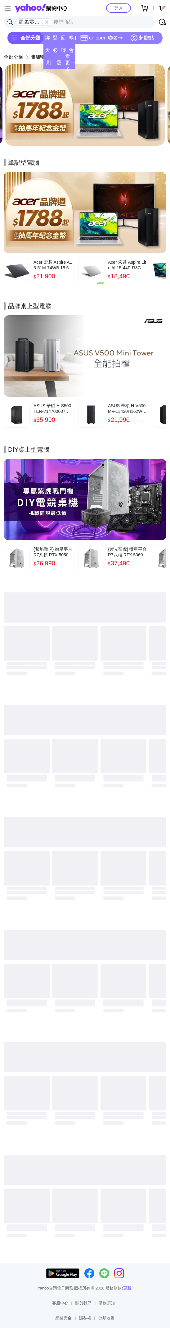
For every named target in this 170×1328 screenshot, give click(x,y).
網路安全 (64, 1318)
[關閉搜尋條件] (46, 22)
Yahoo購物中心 (41, 8)
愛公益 (58, 64)
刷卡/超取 (48, 64)
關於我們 (83, 1303)
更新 (127, 1288)
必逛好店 (55, 52)
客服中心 (60, 1303)
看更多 (70, 62)
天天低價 (47, 52)
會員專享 (71, 52)
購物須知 (107, 1303)
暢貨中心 (71, 39)
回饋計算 (63, 39)
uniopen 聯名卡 (101, 38)
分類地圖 (106, 1318)
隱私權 (85, 1318)
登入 (118, 8)
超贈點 (142, 38)
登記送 (55, 39)
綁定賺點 (47, 39)
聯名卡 (63, 52)
